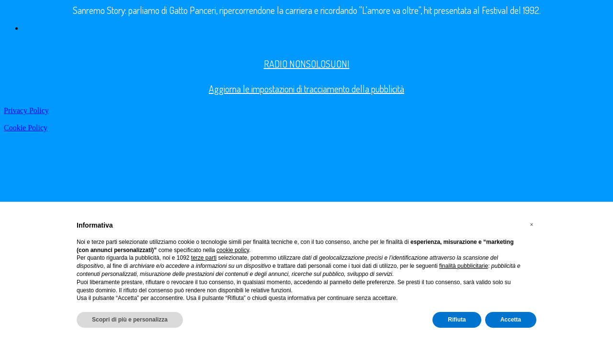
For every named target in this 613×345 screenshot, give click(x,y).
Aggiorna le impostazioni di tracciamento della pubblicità (306, 88)
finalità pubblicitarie (463, 266)
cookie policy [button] (232, 250)
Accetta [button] (510, 319)
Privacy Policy (26, 110)
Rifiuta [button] (456, 319)
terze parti (203, 257)
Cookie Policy (25, 128)
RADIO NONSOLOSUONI (307, 64)
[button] (531, 224)
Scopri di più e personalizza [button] (130, 319)
